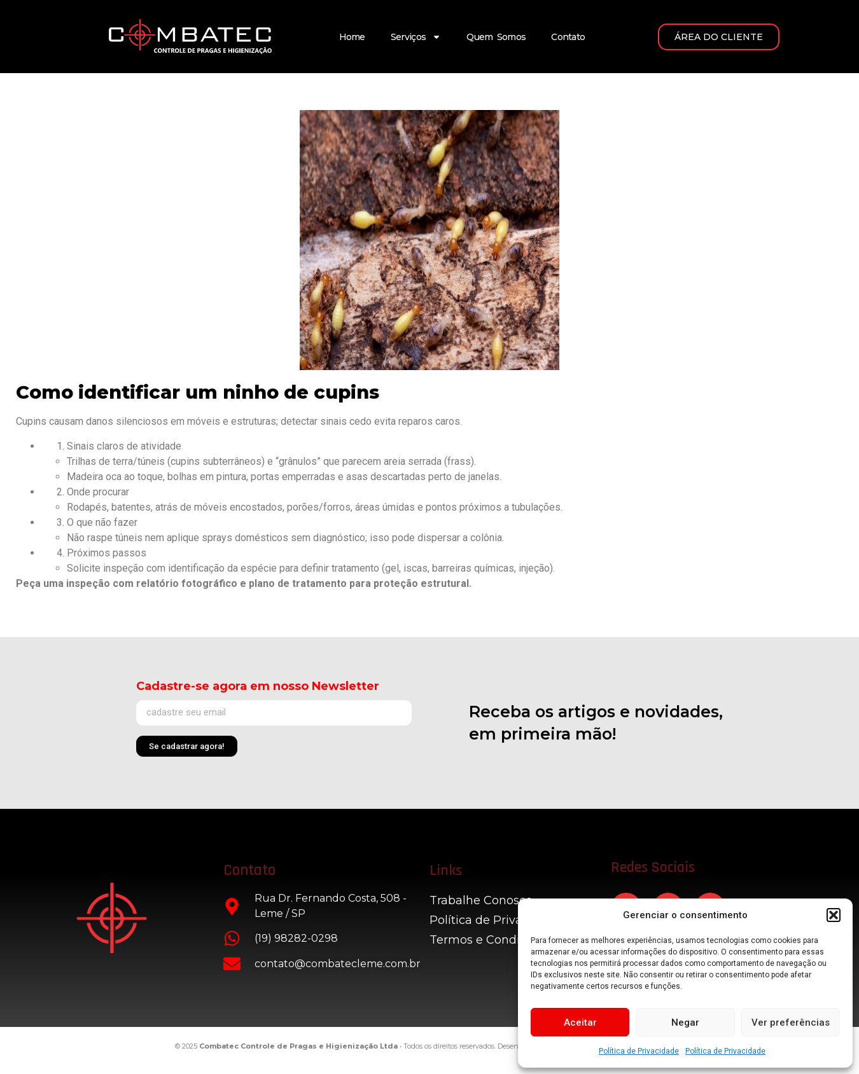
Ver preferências (790, 1022)
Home (352, 37)
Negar (685, 1022)
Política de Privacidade (639, 1051)
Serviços (416, 37)
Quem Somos (496, 37)
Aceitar (580, 1022)
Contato (568, 37)
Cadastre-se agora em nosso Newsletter (257, 686)
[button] (833, 915)
